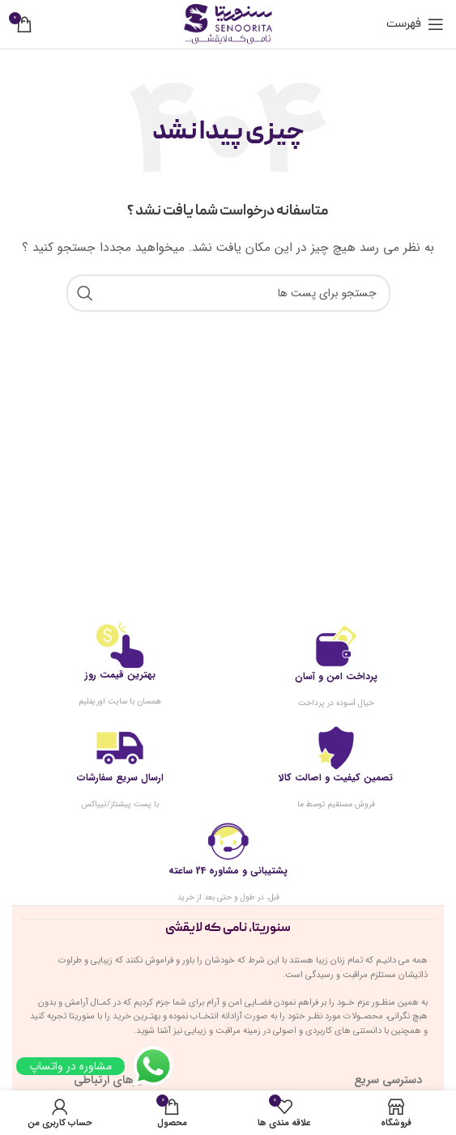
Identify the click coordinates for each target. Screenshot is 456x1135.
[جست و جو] (228, 293)
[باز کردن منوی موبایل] (415, 24)
